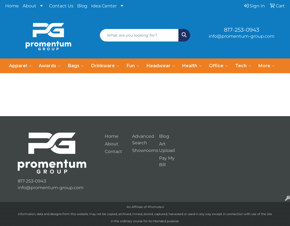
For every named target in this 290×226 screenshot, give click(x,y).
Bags (76, 66)
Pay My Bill (167, 161)
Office (218, 66)
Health (192, 66)
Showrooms (142, 150)
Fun (133, 66)
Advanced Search (142, 139)
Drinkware (105, 66)
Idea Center (104, 5)
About (29, 5)
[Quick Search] (139, 35)
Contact (113, 151)
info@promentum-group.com (241, 36)
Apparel (20, 66)
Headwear (161, 66)
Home (12, 5)
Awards (50, 66)
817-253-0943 (241, 30)
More (266, 66)
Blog (82, 5)
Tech (243, 66)
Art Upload (167, 147)
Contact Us (61, 5)
